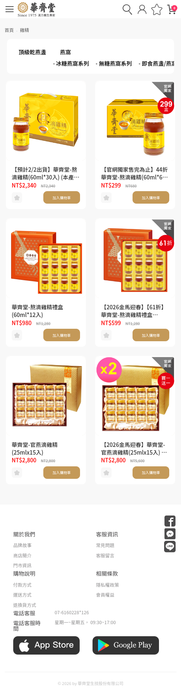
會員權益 (105, 594)
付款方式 (22, 584)
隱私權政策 (107, 584)
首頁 (9, 29)
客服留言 (105, 555)
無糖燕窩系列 (115, 63)
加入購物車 (62, 197)
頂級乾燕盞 (32, 52)
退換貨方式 (24, 604)
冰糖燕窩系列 (72, 63)
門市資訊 (22, 565)
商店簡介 (22, 555)
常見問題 (105, 545)
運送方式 (22, 594)
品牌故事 (22, 545)
